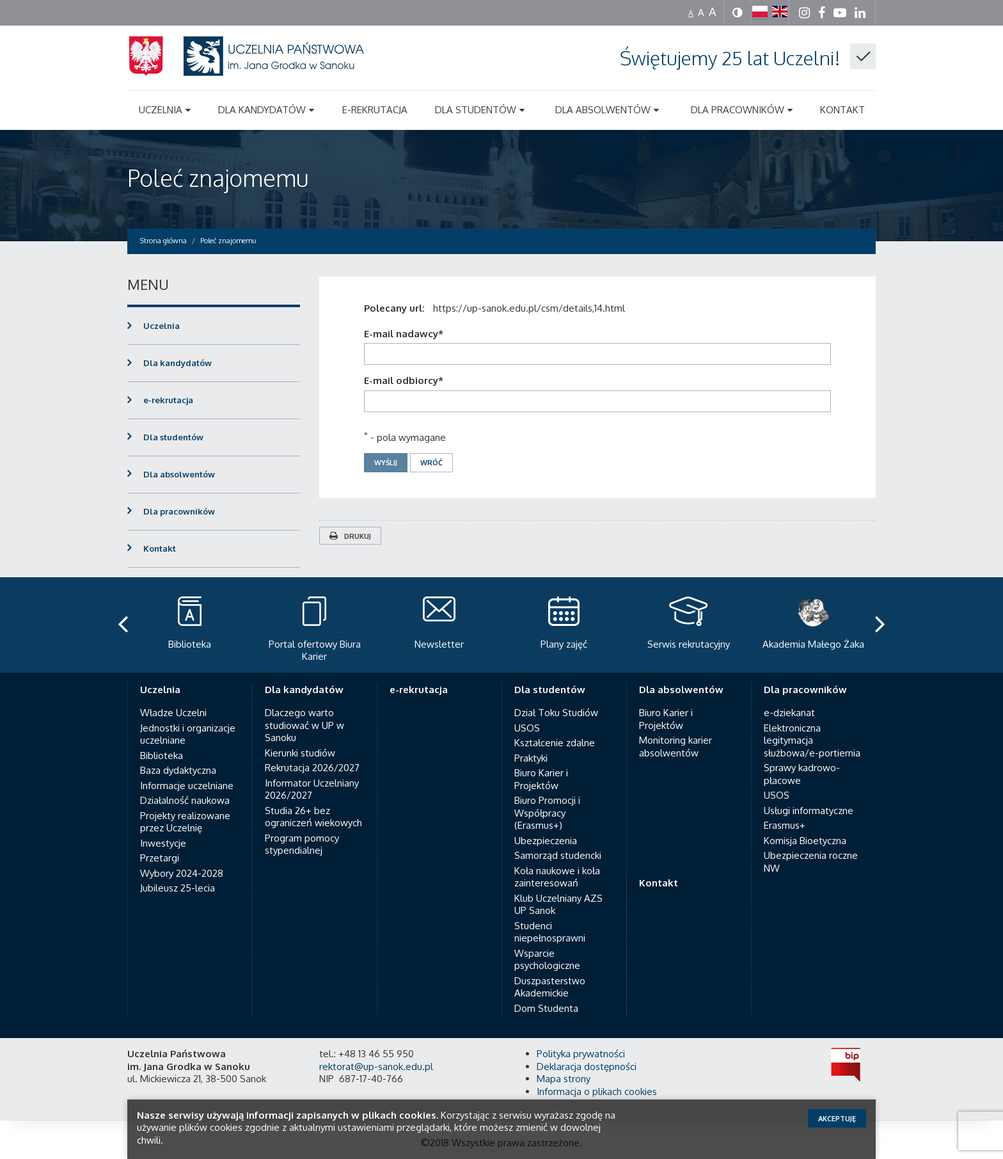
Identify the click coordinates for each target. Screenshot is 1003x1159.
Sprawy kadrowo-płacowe (802, 774)
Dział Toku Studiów (556, 713)
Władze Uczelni (173, 713)
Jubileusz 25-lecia (177, 888)
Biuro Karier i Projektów (541, 779)
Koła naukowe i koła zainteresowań (557, 877)
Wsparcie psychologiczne (547, 959)
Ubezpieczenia (545, 841)
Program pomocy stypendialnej (302, 844)
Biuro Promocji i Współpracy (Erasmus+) (547, 812)
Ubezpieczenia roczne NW (811, 861)
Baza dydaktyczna (178, 770)
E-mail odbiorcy (403, 380)
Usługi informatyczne (808, 810)
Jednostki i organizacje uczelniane (187, 734)
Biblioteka (161, 755)
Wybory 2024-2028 (181, 873)
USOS (527, 728)
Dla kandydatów (177, 363)
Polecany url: (397, 308)
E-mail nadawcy (403, 334)
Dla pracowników (179, 511)
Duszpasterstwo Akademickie (549, 987)
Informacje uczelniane (186, 785)
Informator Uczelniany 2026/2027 (312, 789)
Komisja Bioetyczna (805, 841)
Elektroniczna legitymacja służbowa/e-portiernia (812, 740)
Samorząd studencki (557, 855)
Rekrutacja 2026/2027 (312, 768)
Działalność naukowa (185, 800)
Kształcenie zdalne (554, 743)
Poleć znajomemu (217, 177)
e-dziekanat (789, 713)
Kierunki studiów (300, 753)
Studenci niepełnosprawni (549, 932)
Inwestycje (163, 843)
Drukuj (350, 536)
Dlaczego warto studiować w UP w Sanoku (304, 725)
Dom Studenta (546, 1008)
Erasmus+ (784, 825)
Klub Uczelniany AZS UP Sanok (558, 904)
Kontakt (159, 548)
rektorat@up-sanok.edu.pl (376, 1066)
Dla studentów (173, 437)
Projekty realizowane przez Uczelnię (185, 822)
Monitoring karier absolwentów (675, 746)
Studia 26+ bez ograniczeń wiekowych (313, 816)
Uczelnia (161, 326)
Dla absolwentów (179, 474)
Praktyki (531, 758)
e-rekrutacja (168, 400)
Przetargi (159, 858)
